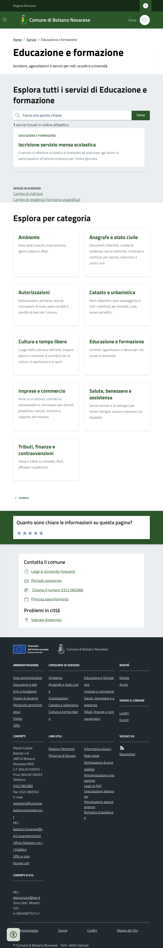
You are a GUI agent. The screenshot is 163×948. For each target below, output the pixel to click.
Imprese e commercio (99, 691)
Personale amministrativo (27, 708)
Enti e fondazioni (25, 691)
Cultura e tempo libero (63, 715)
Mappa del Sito (127, 930)
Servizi (31, 39)
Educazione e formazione (37, 135)
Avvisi (123, 684)
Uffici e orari (21, 856)
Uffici (16, 725)
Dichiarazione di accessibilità (98, 766)
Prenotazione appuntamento (99, 804)
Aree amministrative (27, 677)
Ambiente (55, 677)
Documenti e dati (25, 684)
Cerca (141, 114)
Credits (92, 930)
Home (17, 39)
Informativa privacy (97, 748)
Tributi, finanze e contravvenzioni (99, 715)
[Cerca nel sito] (143, 20)
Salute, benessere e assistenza (99, 701)
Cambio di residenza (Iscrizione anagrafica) (46, 199)
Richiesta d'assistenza (98, 815)
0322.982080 (23, 785)
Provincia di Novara (62, 755)
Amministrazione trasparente (99, 778)
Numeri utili (21, 863)
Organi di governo (25, 698)
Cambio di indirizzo (28, 193)
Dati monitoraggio (25, 930)
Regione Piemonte (24, 5)
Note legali (91, 755)
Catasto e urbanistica (63, 704)
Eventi (124, 719)
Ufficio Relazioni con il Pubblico (28, 846)
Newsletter (127, 754)
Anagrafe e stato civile (64, 688)
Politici (17, 718)
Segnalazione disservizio (99, 794)
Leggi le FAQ (93, 785)
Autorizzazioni (58, 698)
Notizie (124, 677)
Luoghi (124, 713)
